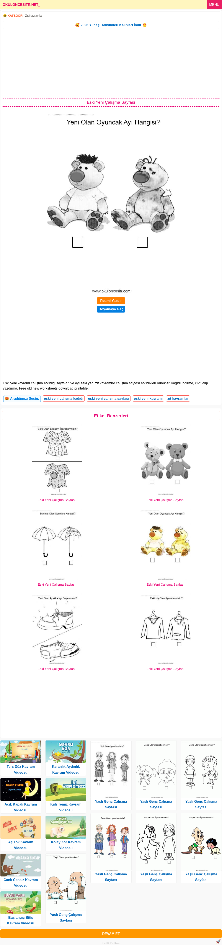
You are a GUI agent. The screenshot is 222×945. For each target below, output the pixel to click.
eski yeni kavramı (148, 398)
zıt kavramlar (178, 398)
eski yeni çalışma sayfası (108, 398)
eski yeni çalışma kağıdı (63, 398)
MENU (214, 5)
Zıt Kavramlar (33, 15)
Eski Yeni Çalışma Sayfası (56, 500)
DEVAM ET (111, 934)
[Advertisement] (111, 63)
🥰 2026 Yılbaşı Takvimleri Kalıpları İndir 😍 (111, 25)
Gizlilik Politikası (111, 943)
